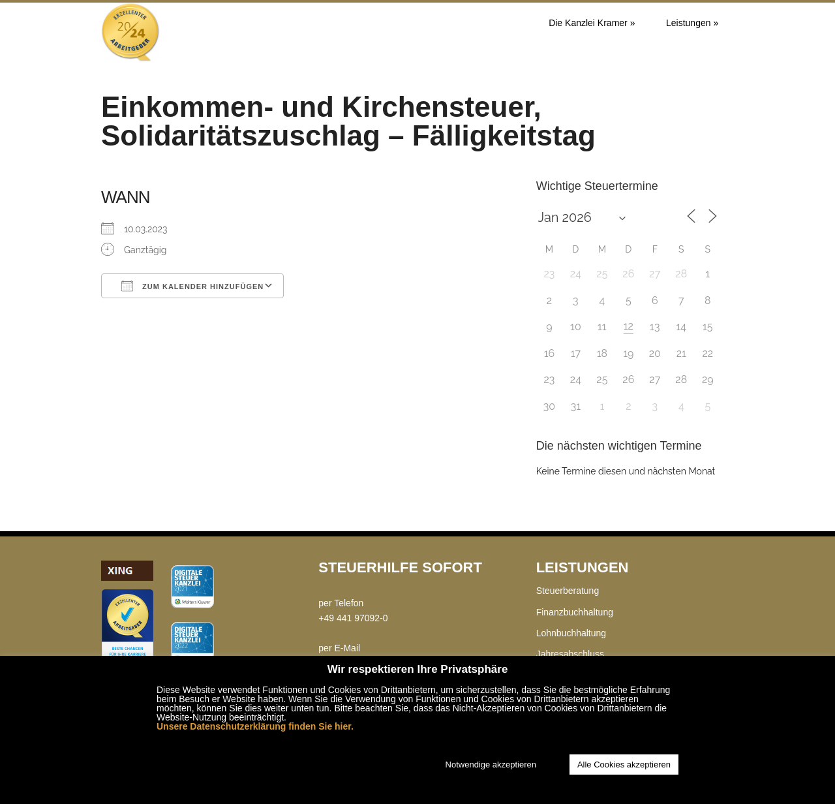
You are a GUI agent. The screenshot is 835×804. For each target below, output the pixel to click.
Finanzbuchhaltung (574, 612)
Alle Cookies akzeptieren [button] (624, 764)
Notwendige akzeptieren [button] (491, 764)
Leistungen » (692, 23)
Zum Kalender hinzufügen (192, 286)
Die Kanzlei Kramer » (592, 23)
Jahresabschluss (570, 654)
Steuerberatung (568, 590)
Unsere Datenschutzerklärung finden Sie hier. (255, 726)
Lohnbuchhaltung (571, 633)
